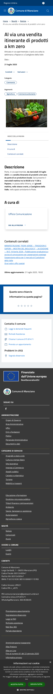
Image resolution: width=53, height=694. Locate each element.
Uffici (8, 428)
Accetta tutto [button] (17, 684)
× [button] (50, 662)
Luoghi (8, 549)
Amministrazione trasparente (18, 642)
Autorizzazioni (12, 514)
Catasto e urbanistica (15, 475)
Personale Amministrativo (17, 439)
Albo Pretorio (11, 646)
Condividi (10, 72)
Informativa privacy (14, 657)
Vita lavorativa (12, 463)
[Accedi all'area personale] (43, 3)
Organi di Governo (13, 420)
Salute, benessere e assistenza (18, 511)
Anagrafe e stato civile (15, 455)
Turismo (9, 479)
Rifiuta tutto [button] (36, 684)
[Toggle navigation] (4, 10)
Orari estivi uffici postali (14, 263)
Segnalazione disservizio (16, 615)
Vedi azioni (23, 72)
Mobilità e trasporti (14, 483)
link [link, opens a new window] (26, 679)
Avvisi (8, 538)
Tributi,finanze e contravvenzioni (19, 503)
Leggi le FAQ (11, 619)
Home (5, 21)
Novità (14, 21)
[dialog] (26, 677)
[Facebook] (5, 408)
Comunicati (10, 534)
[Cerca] (47, 10)
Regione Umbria (10, 2)
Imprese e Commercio (15, 467)
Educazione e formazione (16, 495)
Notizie (23, 21)
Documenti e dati (13, 443)
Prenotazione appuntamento (18, 611)
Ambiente (10, 507)
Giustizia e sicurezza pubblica (18, 499)
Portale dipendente (14, 630)
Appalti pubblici (12, 471)
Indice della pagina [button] (15, 136)
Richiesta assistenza (14, 622)
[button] (26, 690)
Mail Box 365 (11, 626)
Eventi (8, 553)
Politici (8, 435)
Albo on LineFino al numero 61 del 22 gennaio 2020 (22, 652)
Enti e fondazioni (13, 431)
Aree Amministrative (14, 424)
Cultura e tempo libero (15, 459)
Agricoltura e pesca (14, 518)
